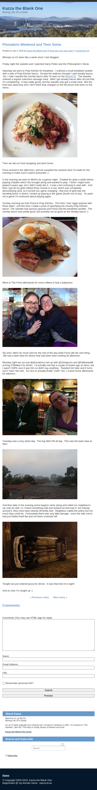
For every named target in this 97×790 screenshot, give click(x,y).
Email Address (10, 664)
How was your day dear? (62, 51)
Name (5, 656)
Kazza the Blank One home (18, 732)
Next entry (59, 597)
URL (4, 672)
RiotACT (70, 76)
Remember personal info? (20, 683)
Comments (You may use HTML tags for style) (27, 617)
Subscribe (12, 755)
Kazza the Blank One (22, 8)
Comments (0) (82, 51)
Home (5, 775)
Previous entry (40, 597)
